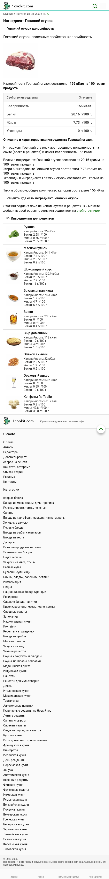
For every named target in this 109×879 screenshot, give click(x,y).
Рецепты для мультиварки (21, 681)
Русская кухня (12, 735)
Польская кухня (14, 809)
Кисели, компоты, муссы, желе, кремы (29, 606)
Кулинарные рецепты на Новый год (27, 710)
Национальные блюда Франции (24, 591)
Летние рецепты (14, 715)
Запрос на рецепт (15, 462)
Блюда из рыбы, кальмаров (22, 532)
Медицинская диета (16, 666)
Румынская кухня (15, 799)
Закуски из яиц (13, 646)
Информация (12, 582)
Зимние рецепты (14, 651)
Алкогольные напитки (18, 705)
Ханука (8, 770)
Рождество (10, 596)
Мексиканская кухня (17, 695)
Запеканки (10, 616)
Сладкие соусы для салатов (22, 730)
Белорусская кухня (16, 824)
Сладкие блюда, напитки (20, 601)
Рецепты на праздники (18, 631)
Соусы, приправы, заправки (22, 661)
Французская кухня (16, 745)
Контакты (9, 481)
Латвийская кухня (15, 834)
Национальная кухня (17, 621)
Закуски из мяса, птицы (19, 562)
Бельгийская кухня (16, 804)
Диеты (7, 685)
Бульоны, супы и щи (16, 572)
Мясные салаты (14, 641)
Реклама (9, 476)
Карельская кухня (15, 844)
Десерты (9, 542)
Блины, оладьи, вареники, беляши (26, 577)
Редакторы (10, 452)
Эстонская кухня (14, 839)
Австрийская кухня (16, 775)
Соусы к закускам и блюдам (22, 656)
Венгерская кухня (15, 814)
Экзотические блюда (17, 552)
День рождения (13, 760)
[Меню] (103, 6)
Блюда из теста (13, 537)
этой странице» (88, 211)
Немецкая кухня (14, 794)
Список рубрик (13, 472)
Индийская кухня (14, 671)
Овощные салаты (15, 611)
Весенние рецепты (16, 779)
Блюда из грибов (14, 636)
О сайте (8, 442)
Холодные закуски (15, 522)
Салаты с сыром (14, 720)
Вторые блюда (13, 497)
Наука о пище (12, 557)
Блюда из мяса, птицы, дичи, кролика (28, 502)
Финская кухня (13, 784)
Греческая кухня (14, 819)
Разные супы (12, 567)
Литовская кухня (14, 849)
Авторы (8, 447)
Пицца (7, 587)
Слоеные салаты (14, 725)
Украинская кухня (15, 829)
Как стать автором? (16, 467)
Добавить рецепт (15, 457)
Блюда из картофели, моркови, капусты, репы (34, 517)
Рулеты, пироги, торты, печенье (24, 507)
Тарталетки (11, 700)
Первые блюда (13, 527)
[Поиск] (95, 6)
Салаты (8, 512)
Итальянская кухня (16, 690)
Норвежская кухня (15, 765)
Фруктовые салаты (16, 789)
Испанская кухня (14, 755)
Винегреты (10, 750)
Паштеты (9, 676)
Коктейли (9, 626)
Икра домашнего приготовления (25, 740)
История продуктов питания (22, 547)
